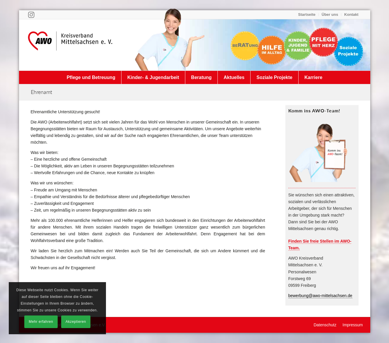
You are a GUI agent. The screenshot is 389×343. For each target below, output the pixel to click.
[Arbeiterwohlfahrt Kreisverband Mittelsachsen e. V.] (70, 45)
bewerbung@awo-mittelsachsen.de (320, 295)
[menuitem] (307, 14)
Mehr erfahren (41, 322)
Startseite (307, 14)
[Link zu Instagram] (31, 14)
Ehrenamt (41, 92)
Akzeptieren (76, 322)
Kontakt (351, 14)
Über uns (330, 14)
